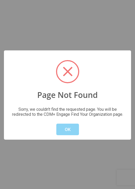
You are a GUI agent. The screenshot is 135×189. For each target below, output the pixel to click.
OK (68, 129)
